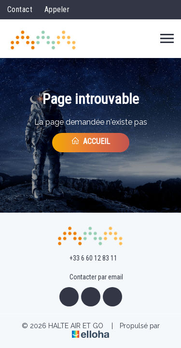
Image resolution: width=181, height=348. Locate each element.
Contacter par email (90, 277)
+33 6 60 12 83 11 (87, 258)
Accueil (90, 141)
